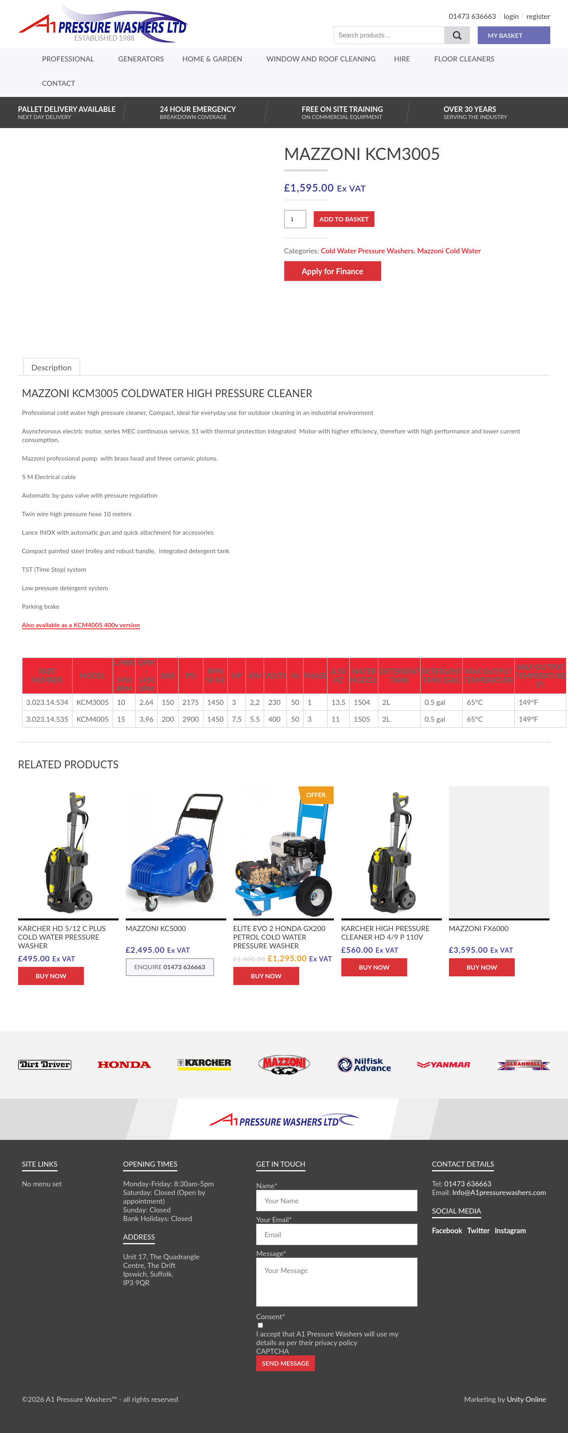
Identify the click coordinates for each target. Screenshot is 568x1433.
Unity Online (526, 1399)
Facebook (447, 1230)
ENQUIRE (169, 966)
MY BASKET (514, 35)
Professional (68, 58)
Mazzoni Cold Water (448, 250)
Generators (141, 58)
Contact (58, 83)
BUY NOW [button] (51, 975)
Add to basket (344, 219)
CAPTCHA (272, 1351)
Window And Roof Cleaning (321, 58)
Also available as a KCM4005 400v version (81, 624)
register (538, 16)
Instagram (510, 1230)
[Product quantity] (295, 219)
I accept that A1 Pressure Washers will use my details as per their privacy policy (327, 1338)
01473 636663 (472, 16)
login (511, 16)
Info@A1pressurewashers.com (499, 1192)
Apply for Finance (332, 271)
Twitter (478, 1230)
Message (271, 1253)
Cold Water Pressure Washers (367, 250)
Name (266, 1185)
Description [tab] (52, 367)
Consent (270, 1316)
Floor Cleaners (464, 58)
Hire (402, 58)
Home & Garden (212, 58)
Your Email (274, 1219)
